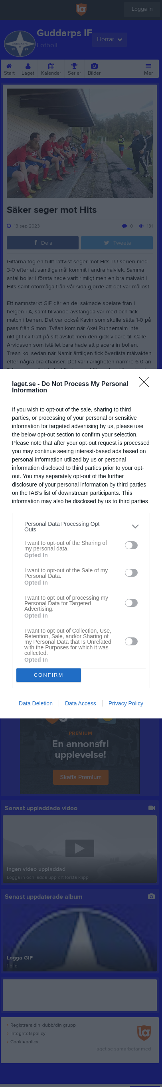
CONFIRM (49, 675)
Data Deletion (36, 703)
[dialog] (81, 543)
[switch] (131, 545)
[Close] (146, 384)
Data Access (80, 703)
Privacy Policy (126, 703)
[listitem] (81, 526)
